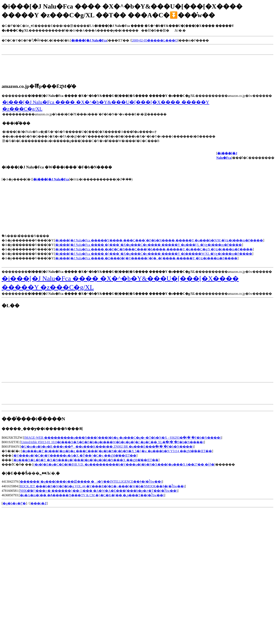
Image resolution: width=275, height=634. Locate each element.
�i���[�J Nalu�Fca (51, 179)
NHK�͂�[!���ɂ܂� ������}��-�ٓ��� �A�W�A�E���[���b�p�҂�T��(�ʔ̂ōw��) (98, 490)
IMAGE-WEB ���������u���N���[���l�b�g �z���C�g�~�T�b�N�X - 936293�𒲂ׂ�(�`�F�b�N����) (122, 437)
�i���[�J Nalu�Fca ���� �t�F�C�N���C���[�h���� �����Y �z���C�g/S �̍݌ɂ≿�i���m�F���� (154, 249)
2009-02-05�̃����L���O (155, 40)
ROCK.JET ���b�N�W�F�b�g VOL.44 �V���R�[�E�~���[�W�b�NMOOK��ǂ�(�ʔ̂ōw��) (102, 486)
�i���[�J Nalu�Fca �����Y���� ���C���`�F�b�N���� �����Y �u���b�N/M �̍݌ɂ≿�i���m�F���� (159, 240)
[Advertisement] (76, 51)
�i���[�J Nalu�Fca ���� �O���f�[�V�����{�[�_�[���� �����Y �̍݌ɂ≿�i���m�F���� (146, 258)
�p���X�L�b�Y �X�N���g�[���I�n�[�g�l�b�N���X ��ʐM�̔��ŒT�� (85, 460)
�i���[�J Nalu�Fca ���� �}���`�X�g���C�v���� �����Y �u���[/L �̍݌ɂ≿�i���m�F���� (148, 245)
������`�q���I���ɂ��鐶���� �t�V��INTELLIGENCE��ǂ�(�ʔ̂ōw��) (91, 481)
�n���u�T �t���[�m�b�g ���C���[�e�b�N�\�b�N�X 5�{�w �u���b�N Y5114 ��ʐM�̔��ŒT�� (117, 451)
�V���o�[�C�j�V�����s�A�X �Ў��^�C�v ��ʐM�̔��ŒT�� (74, 455)
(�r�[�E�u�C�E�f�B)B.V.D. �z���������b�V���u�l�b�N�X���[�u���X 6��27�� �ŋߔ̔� (123, 464)
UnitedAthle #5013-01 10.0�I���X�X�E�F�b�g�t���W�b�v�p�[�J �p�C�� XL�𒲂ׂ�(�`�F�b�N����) (112, 442)
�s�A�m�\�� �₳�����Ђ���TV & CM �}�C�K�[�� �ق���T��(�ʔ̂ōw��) (92, 495)
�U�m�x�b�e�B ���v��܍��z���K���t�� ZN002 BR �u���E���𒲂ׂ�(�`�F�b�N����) (107, 446)
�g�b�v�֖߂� (14, 503)
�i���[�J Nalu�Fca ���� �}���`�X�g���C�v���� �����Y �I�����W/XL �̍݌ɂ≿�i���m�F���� (153, 253)
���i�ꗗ (38, 503)
